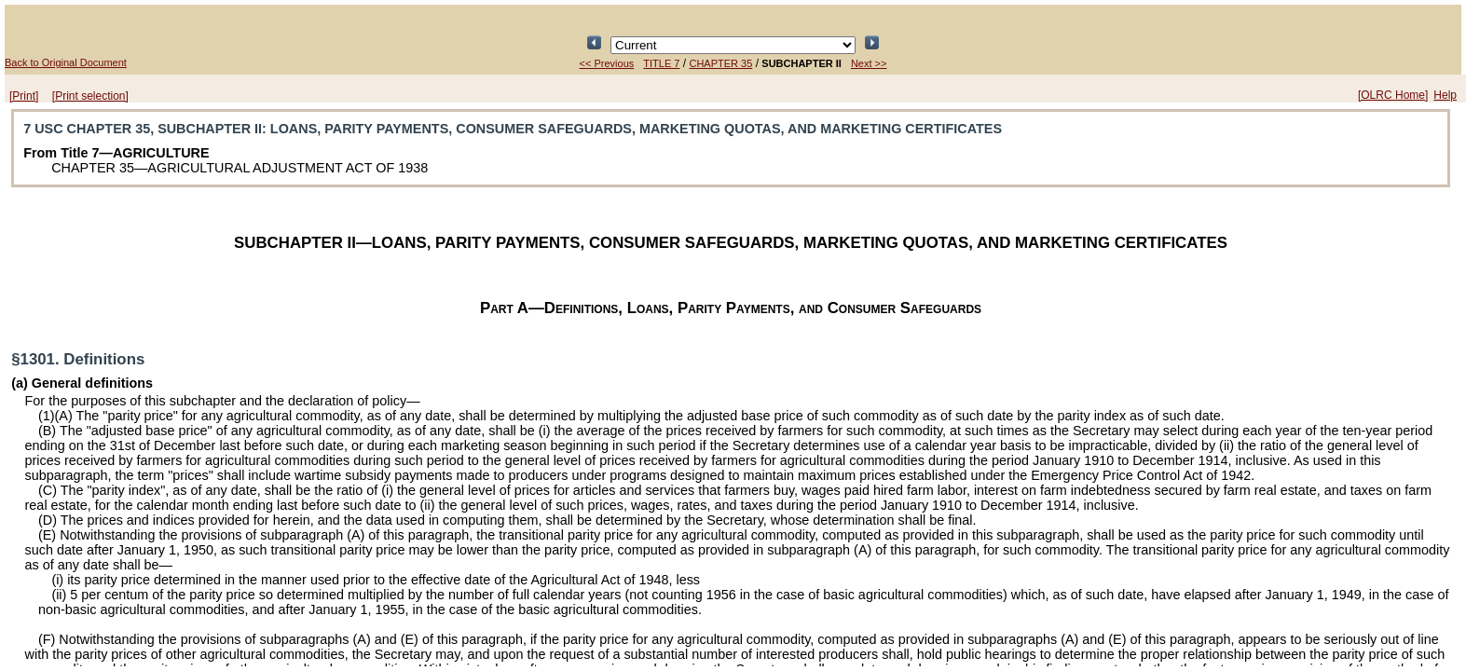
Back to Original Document (66, 62)
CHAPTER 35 (720, 63)
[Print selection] (90, 96)
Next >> (869, 63)
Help (1445, 95)
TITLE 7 (661, 63)
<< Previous (607, 63)
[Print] (23, 96)
